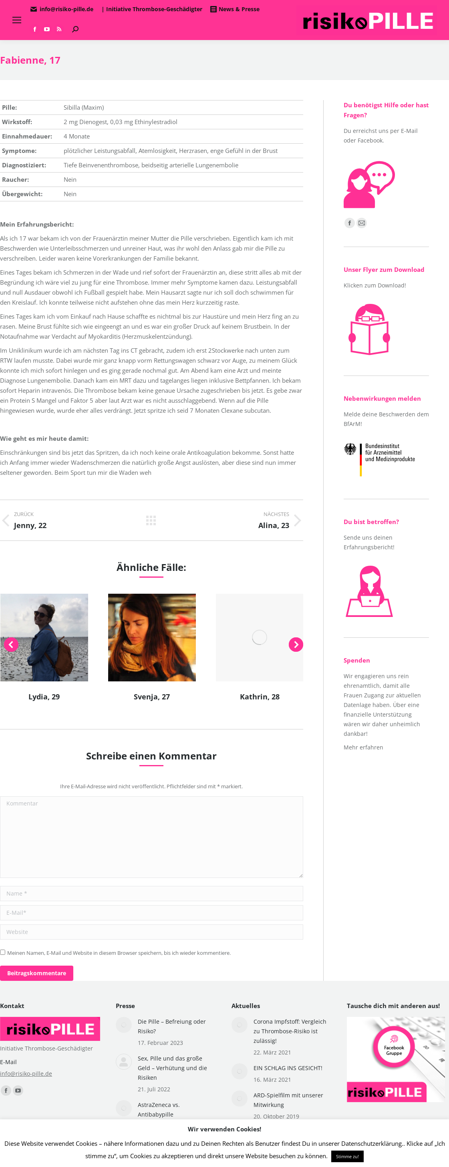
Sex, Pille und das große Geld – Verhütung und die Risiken (172, 1068)
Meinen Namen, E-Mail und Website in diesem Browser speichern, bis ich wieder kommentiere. (119, 952)
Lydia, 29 (44, 696)
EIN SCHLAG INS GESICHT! (288, 1068)
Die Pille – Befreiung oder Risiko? (172, 1026)
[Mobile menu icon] (17, 20)
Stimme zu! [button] (347, 1156)
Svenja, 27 (152, 696)
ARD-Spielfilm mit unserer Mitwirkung (288, 1100)
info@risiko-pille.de (26, 1073)
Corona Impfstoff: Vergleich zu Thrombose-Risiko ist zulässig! (290, 1031)
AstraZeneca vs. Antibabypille (159, 1109)
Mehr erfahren (363, 747)
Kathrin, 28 (260, 696)
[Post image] (124, 1025)
